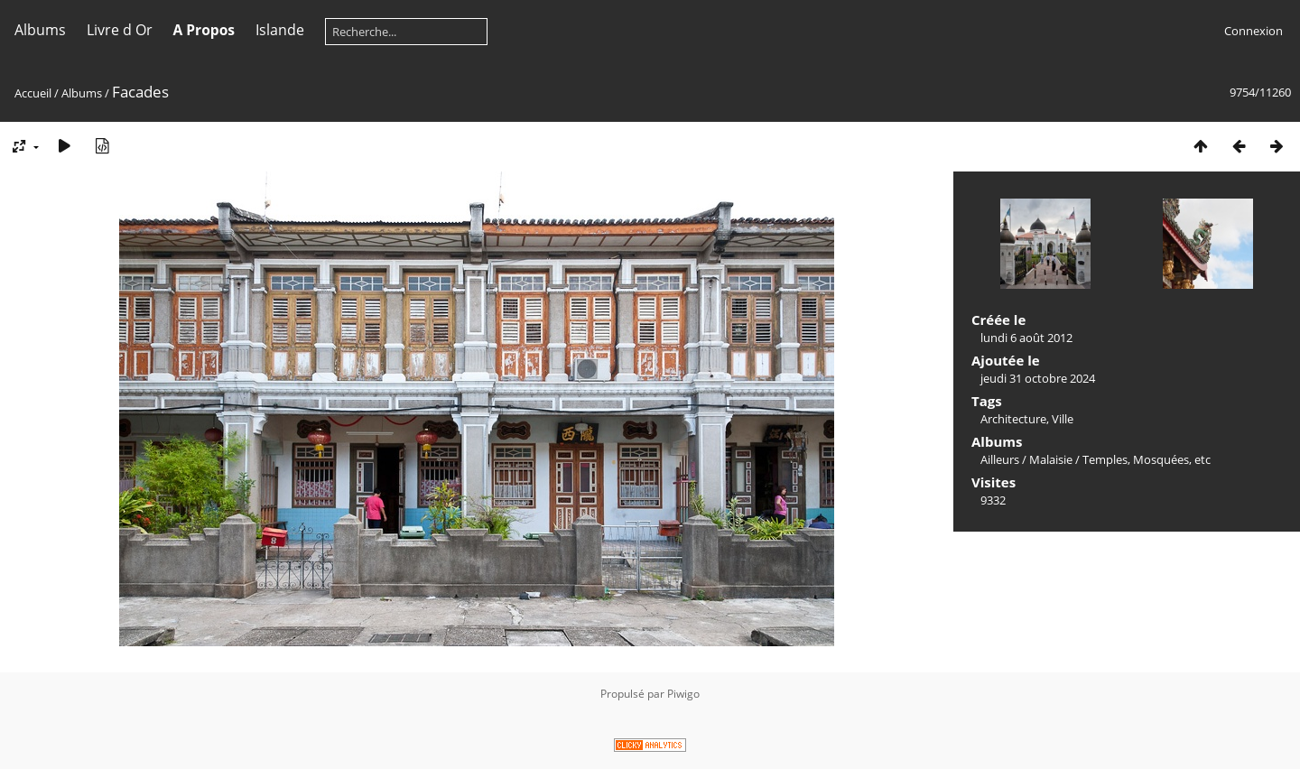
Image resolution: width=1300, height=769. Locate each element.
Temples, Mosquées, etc (1146, 459)
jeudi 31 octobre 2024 (1037, 378)
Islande (279, 30)
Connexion (1253, 31)
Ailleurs (999, 459)
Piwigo (683, 693)
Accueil (32, 93)
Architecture (1013, 419)
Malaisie (1050, 459)
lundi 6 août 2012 (1026, 337)
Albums (40, 30)
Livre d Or (120, 30)
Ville (1062, 419)
